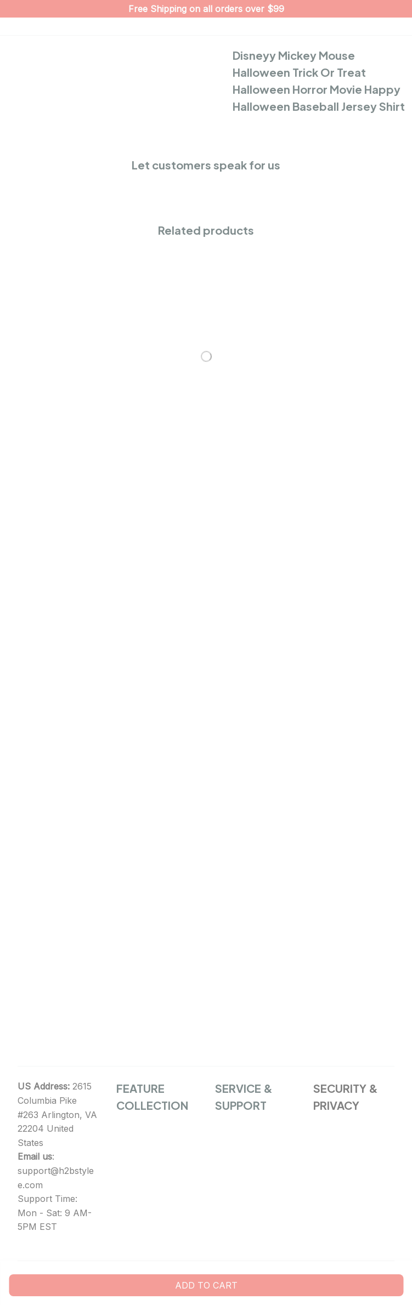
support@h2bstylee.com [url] (56, 1177)
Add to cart (206, 1285)
